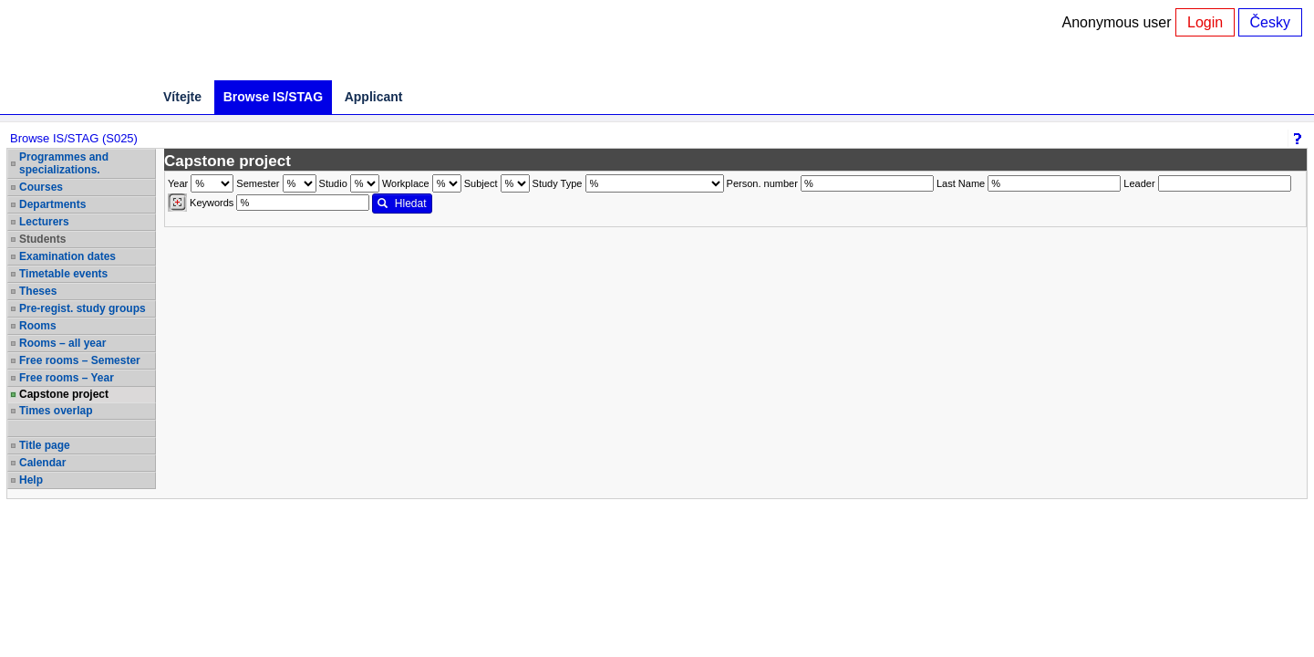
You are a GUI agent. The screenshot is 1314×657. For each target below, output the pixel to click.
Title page (44, 445)
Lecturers (44, 221)
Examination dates (67, 256)
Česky (1270, 22)
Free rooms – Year (66, 377)
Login (1205, 22)
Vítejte (182, 96)
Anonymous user (1119, 22)
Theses (38, 291)
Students (42, 239)
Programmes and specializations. (64, 163)
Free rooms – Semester (79, 360)
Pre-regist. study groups (82, 308)
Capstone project (64, 394)
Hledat (402, 203)
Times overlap (55, 410)
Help (31, 480)
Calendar (42, 462)
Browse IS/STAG (273, 96)
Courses (41, 187)
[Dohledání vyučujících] (177, 202)
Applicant (374, 96)
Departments (52, 204)
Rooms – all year (62, 343)
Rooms (38, 325)
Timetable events (63, 273)
